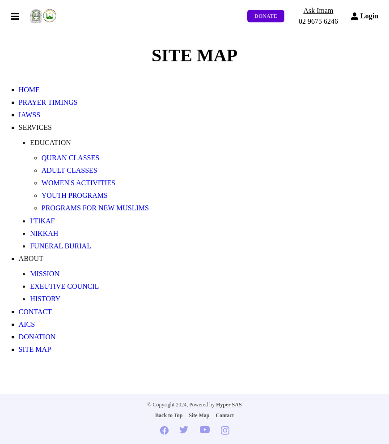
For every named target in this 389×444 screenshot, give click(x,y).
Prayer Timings (48, 102)
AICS (27, 324)
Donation (37, 337)
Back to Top (168, 415)
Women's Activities (78, 183)
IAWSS (30, 115)
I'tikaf (42, 221)
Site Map (35, 349)
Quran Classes (70, 158)
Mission (44, 274)
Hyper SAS (228, 404)
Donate (265, 16)
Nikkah (44, 233)
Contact (35, 312)
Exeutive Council (64, 286)
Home (29, 90)
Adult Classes (69, 170)
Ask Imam (318, 10)
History (45, 299)
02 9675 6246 (318, 21)
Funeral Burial (60, 246)
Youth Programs (75, 195)
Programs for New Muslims (95, 208)
